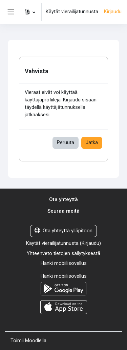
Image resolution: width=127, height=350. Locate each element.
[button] (30, 12)
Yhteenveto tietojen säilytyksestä (63, 253)
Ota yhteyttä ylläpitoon (63, 231)
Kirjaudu (113, 11)
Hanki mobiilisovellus (64, 263)
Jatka (92, 142)
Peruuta (65, 142)
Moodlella (35, 340)
